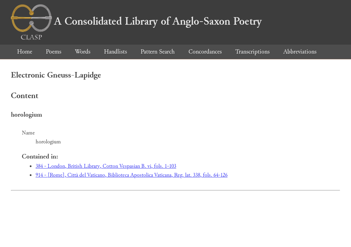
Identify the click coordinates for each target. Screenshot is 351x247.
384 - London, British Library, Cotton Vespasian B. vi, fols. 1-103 (106, 166)
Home (24, 51)
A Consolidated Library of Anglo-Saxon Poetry (136, 21)
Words (82, 51)
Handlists (115, 51)
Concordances (205, 51)
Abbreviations (299, 51)
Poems (53, 51)
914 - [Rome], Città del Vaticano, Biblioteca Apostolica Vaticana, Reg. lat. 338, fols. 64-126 (132, 175)
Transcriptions (252, 51)
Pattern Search (158, 51)
